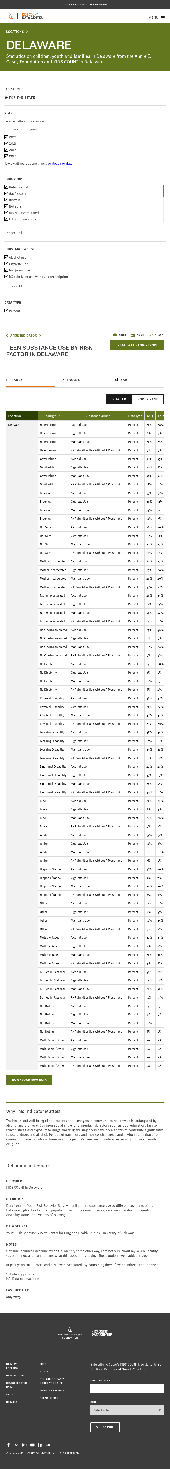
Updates (11, 1402)
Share (156, 335)
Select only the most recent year (25, 121)
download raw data (59, 163)
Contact (46, 1371)
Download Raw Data (29, 1079)
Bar (123, 380)
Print (119, 335)
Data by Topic (15, 1375)
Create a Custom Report (137, 345)
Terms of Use (49, 1398)
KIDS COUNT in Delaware (24, 1187)
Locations (15, 31)
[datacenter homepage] (32, 16)
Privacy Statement (53, 1390)
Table (17, 380)
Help (43, 1364)
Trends (73, 380)
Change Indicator (21, 335)
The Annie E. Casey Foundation (85, 4)
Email (137, 335)
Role (93, 1402)
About (10, 1394)
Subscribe (105, 1427)
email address (100, 1380)
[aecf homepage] (10, 16)
